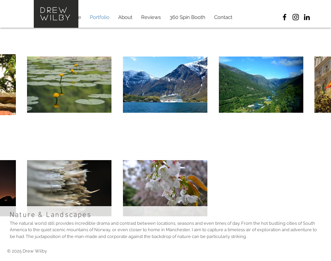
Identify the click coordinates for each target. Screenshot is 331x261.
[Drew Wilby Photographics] (284, 17)
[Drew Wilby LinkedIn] (307, 17)
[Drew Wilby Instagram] (295, 17)
